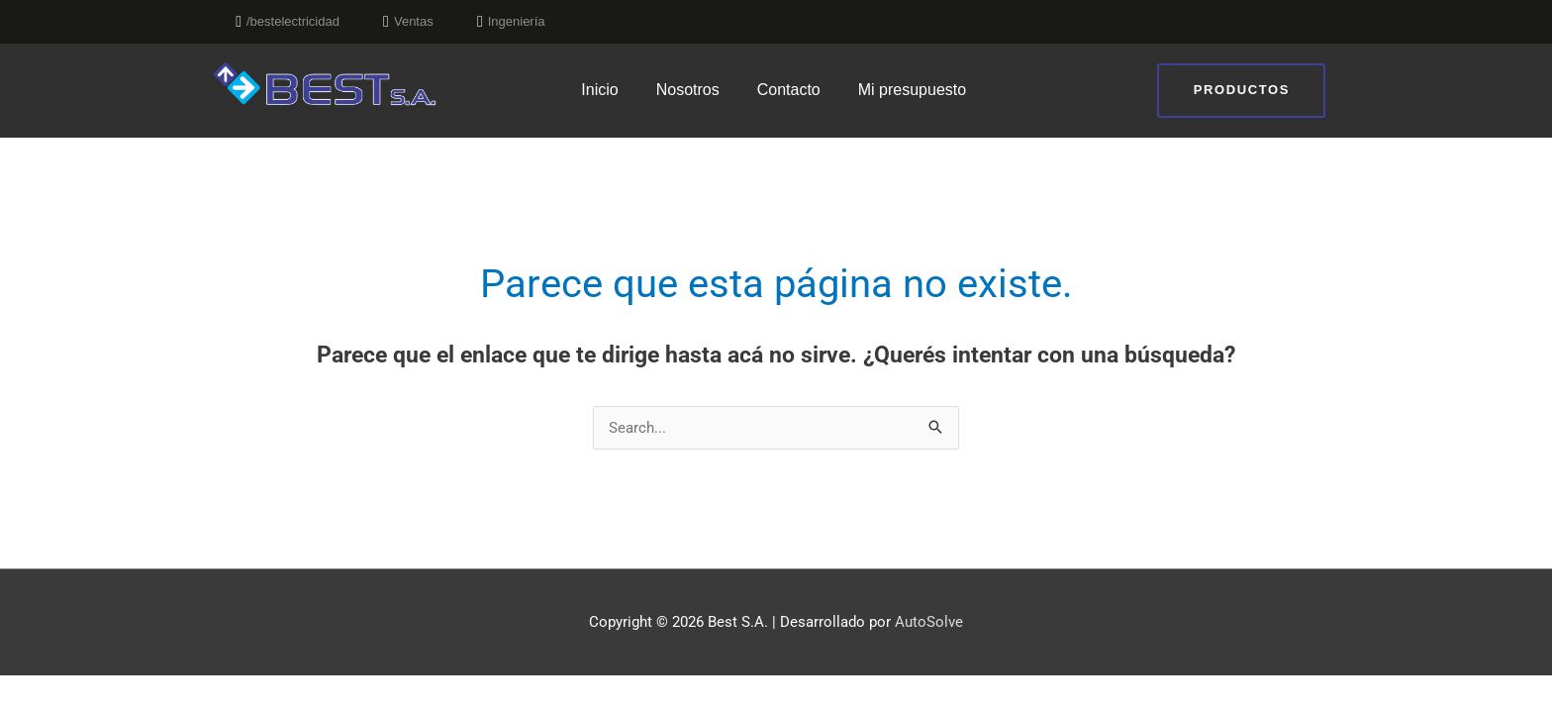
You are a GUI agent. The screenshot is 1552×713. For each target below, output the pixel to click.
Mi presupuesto (912, 89)
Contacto (789, 89)
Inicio (599, 89)
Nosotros (688, 89)
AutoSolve (929, 622)
